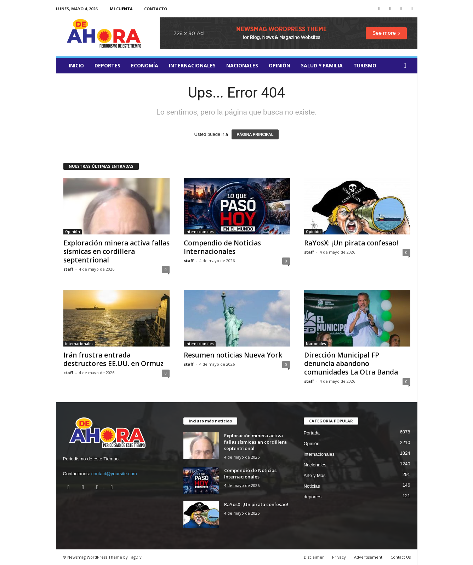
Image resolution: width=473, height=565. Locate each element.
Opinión (279, 65)
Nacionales (242, 65)
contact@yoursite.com (114, 473)
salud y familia (322, 65)
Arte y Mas (315, 475)
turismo (364, 65)
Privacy (339, 557)
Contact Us (401, 557)
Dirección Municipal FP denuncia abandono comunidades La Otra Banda (351, 363)
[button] (407, 65)
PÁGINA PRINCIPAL (255, 134)
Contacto (155, 8)
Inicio (76, 65)
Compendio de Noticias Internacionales (222, 247)
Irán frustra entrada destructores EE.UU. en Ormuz (113, 359)
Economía (144, 65)
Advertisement (368, 557)
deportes (107, 65)
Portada (312, 433)
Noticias (312, 486)
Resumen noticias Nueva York (233, 355)
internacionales (192, 65)
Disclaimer (314, 557)
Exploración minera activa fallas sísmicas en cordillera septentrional (116, 251)
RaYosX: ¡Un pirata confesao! (351, 243)
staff (68, 269)
